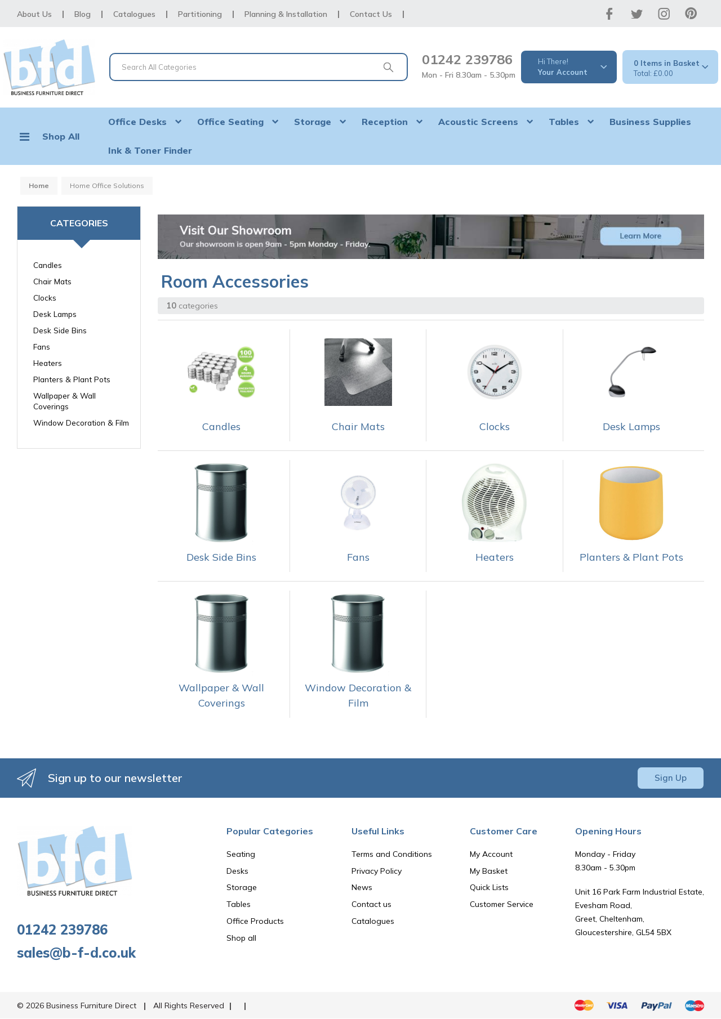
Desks (237, 871)
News (361, 887)
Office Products (255, 921)
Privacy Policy (376, 871)
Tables (564, 121)
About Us (34, 14)
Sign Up (671, 777)
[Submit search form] (388, 67)
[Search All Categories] (258, 67)
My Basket (489, 871)
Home (39, 185)
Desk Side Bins (60, 330)
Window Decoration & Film (81, 422)
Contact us (371, 904)
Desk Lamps (55, 314)
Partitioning (200, 14)
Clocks (44, 297)
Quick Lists (489, 887)
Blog (82, 14)
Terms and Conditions (391, 854)
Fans (41, 346)
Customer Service (501, 904)
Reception (385, 121)
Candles (47, 265)
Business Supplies (650, 121)
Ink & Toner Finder (150, 150)
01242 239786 (467, 59)
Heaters (47, 363)
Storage (312, 121)
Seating (240, 854)
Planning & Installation (285, 14)
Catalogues (134, 14)
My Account (491, 854)
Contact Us (371, 14)
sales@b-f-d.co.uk (76, 952)
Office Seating (230, 121)
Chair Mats (52, 281)
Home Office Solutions (107, 185)
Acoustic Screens (478, 121)
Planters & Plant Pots (71, 379)
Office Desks (137, 121)
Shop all (241, 938)
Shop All (60, 136)
